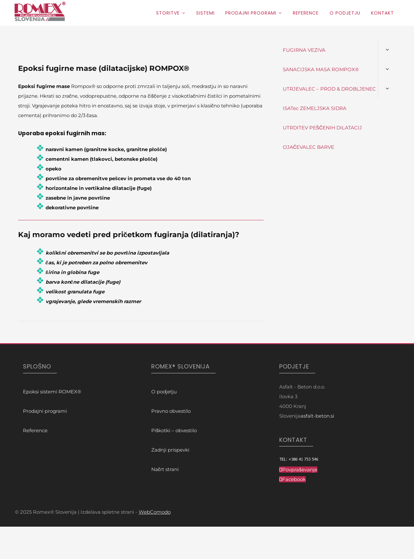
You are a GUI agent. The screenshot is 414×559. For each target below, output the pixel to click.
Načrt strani (165, 469)
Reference (306, 13)
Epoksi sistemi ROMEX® (52, 392)
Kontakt (382, 13)
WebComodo (155, 512)
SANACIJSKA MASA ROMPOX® (321, 69)
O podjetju (345, 13)
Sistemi (205, 13)
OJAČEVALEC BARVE (308, 147)
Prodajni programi (250, 13)
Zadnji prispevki (170, 450)
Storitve (168, 13)
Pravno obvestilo (171, 411)
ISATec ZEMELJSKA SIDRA (314, 108)
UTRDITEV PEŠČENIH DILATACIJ (322, 128)
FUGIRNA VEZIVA (304, 50)
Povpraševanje (299, 469)
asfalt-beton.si (317, 416)
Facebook (294, 479)
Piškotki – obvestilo (174, 430)
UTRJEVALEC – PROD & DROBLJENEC (329, 89)
